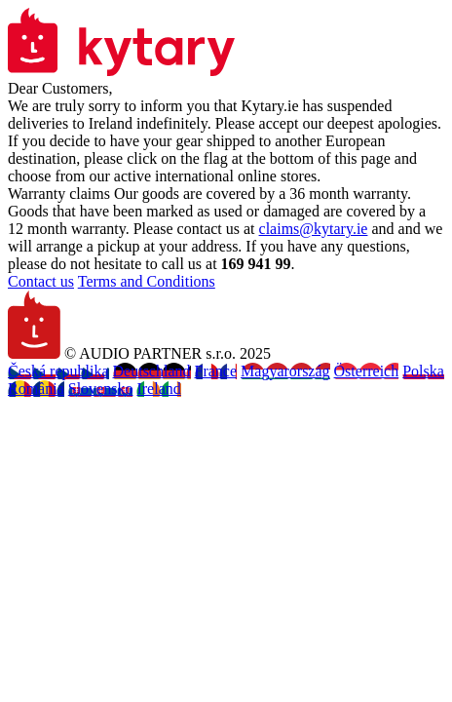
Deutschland (152, 371)
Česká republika (58, 371)
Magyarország (285, 371)
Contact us (41, 281)
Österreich (366, 371)
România (36, 388)
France (216, 371)
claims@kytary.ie (313, 228)
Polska (423, 371)
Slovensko (100, 388)
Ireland (158, 388)
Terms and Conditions (146, 281)
